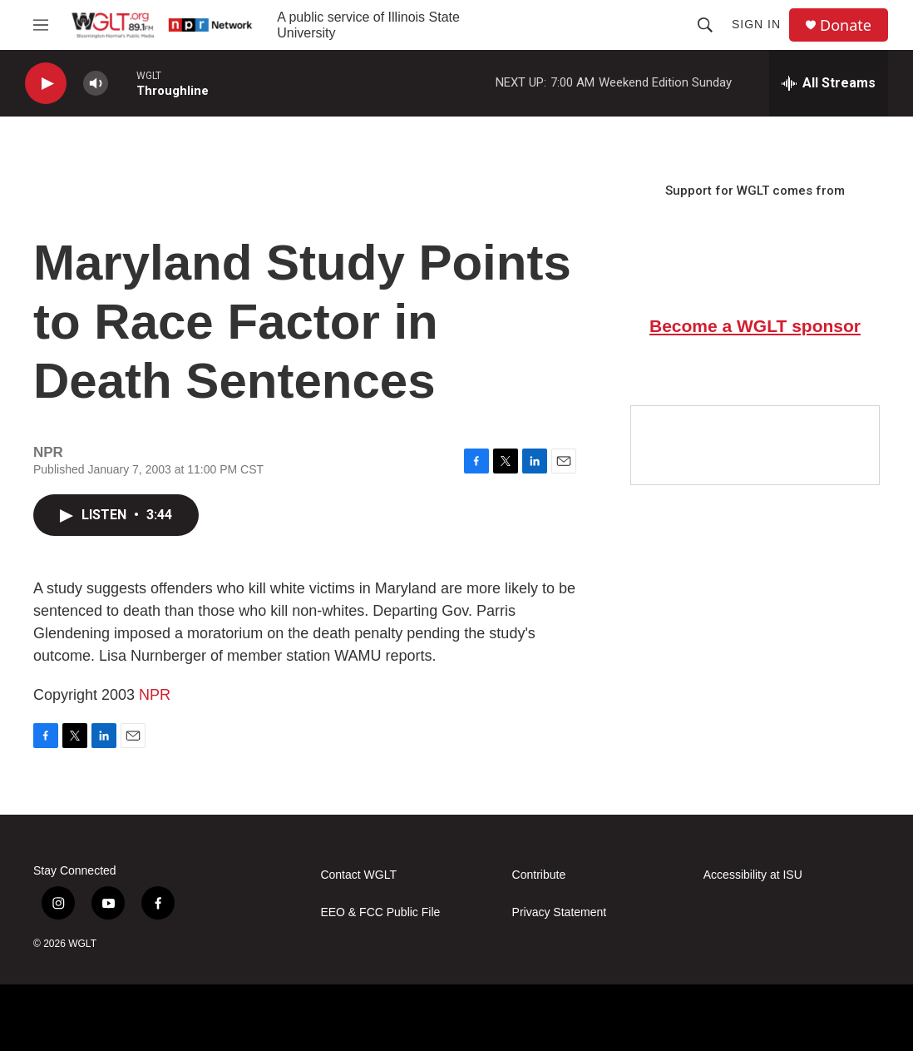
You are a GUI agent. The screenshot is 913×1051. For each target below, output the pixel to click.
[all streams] (828, 83)
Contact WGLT (358, 875)
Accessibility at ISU (752, 875)
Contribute (539, 875)
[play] (45, 83)
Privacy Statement (559, 912)
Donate (845, 25)
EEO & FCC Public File (380, 912)
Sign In (756, 24)
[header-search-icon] (705, 24)
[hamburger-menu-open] (41, 25)
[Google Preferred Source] (755, 445)
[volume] (95, 83)
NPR (154, 695)
